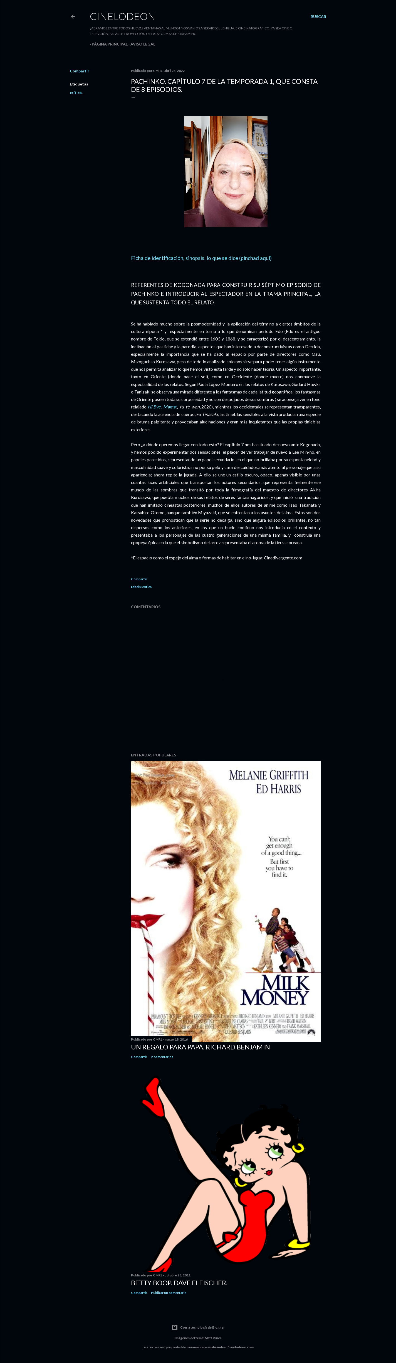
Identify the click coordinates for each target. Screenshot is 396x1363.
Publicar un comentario (169, 1293)
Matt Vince (213, 1338)
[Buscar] (318, 16)
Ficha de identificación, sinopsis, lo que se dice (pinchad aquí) (201, 258)
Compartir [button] (79, 71)
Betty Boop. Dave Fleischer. (179, 1283)
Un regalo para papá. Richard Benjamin (200, 1047)
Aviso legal (140, 44)
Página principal (108, 44)
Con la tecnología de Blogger (198, 1327)
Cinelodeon (122, 16)
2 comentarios (162, 1057)
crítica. (76, 92)
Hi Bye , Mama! (162, 406)
